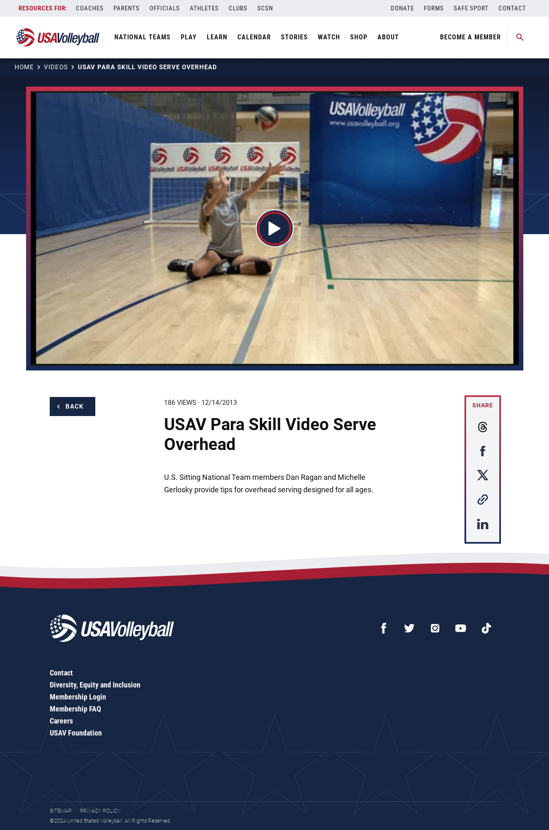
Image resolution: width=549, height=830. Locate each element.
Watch (329, 37)
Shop (359, 37)
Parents (127, 8)
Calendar (254, 37)
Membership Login (78, 696)
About (388, 37)
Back (74, 406)
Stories (294, 37)
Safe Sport (471, 8)
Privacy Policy (100, 811)
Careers (61, 720)
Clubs (238, 8)
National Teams (142, 37)
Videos (56, 67)
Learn (217, 37)
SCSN (265, 8)
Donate (402, 8)
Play (189, 37)
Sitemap (61, 811)
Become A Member (470, 37)
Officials (165, 8)
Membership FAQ (75, 708)
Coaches (90, 8)
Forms (434, 8)
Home (24, 67)
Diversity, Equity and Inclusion (95, 684)
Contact (512, 8)
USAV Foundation (76, 732)
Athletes (204, 8)
